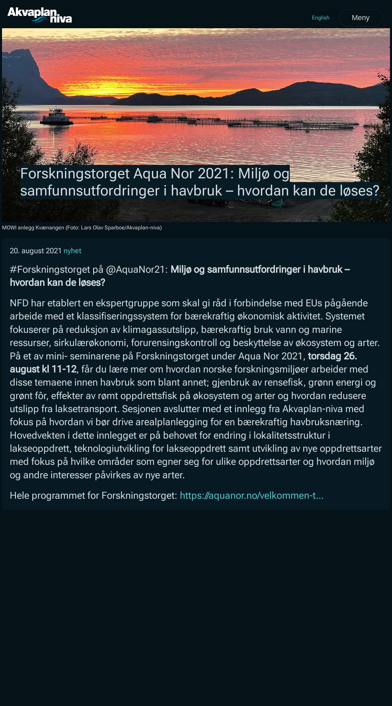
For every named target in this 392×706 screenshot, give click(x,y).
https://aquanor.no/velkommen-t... (252, 495)
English (320, 17)
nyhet (72, 251)
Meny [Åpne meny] (360, 17)
